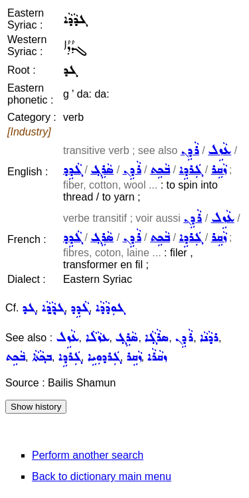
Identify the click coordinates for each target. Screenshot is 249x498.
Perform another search (87, 455)
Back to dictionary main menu (101, 476)
